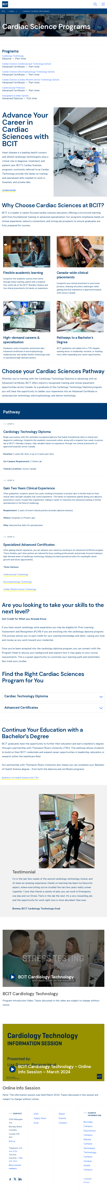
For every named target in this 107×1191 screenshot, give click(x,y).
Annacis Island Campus (88, 1166)
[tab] (53, 697)
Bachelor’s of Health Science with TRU (23, 778)
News (62, 1115)
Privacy (87, 1183)
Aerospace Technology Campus (90, 1153)
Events (62, 1119)
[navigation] (6, 4)
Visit (36, 1115)
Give (36, 1124)
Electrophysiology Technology (17, 581)
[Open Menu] (103, 4)
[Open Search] (95, 4)
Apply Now (40, 1119)
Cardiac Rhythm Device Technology (19, 589)
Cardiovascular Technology (15, 574)
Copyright (88, 1180)
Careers (63, 1124)
